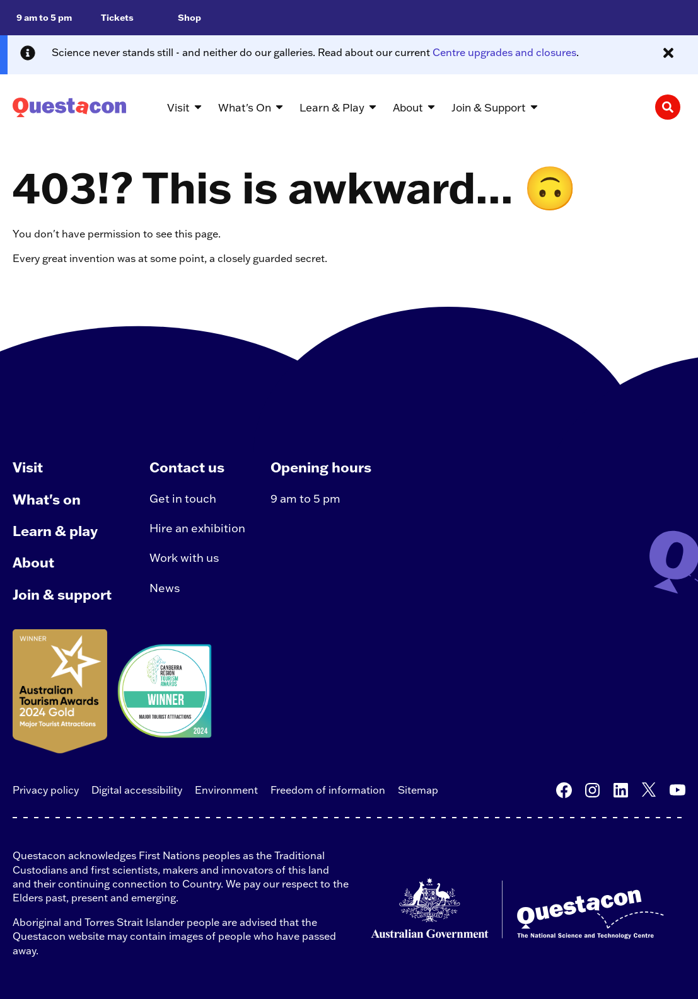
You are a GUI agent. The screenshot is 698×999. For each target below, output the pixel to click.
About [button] (408, 107)
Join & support (62, 594)
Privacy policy (46, 790)
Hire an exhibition (197, 528)
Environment (226, 790)
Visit (28, 467)
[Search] (667, 107)
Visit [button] (178, 107)
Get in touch (182, 498)
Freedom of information (327, 790)
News (164, 588)
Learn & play (55, 531)
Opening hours (320, 467)
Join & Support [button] (488, 107)
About (33, 562)
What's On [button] (244, 107)
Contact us (186, 467)
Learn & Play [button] (332, 107)
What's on (47, 499)
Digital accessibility (136, 790)
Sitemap (418, 790)
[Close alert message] (668, 52)
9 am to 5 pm (305, 498)
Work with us (184, 558)
